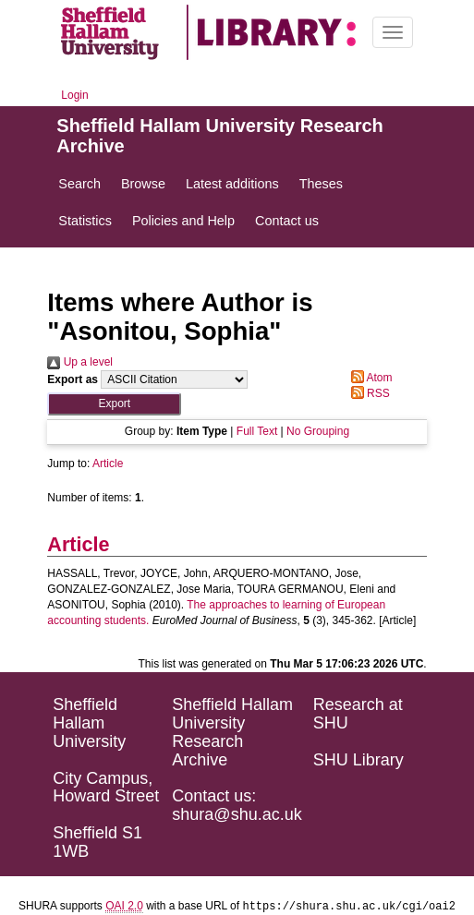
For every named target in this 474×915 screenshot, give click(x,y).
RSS (368, 393)
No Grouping (317, 431)
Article (107, 463)
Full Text (257, 431)
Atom (369, 377)
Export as (72, 379)
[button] (114, 403)
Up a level (80, 361)
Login (74, 95)
